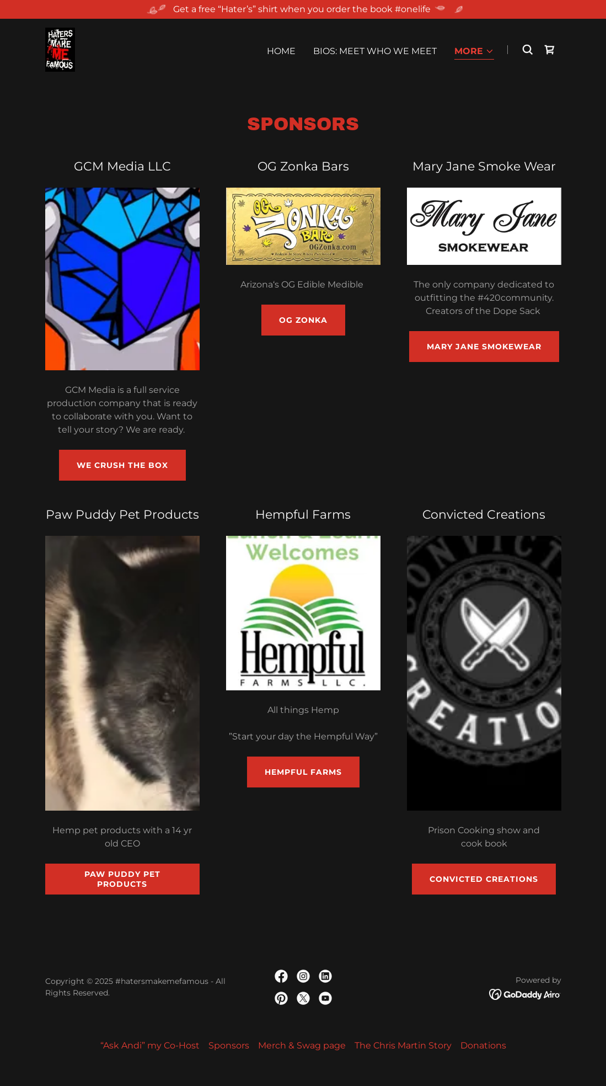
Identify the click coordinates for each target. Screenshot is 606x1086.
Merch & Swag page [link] (302, 1045)
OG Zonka (303, 320)
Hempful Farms (303, 772)
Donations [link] (483, 1045)
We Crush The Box (122, 465)
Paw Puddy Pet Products (122, 879)
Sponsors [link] (228, 1045)
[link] (60, 49)
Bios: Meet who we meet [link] (375, 51)
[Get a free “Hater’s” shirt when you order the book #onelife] (303, 9)
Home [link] (281, 51)
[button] (474, 52)
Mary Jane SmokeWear (484, 347)
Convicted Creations (484, 879)
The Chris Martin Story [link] (403, 1045)
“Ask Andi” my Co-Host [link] (150, 1045)
